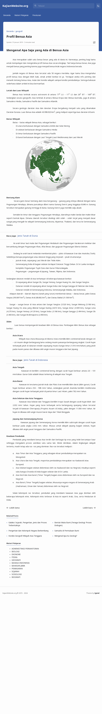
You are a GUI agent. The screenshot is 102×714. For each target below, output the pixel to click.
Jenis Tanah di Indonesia (38, 436)
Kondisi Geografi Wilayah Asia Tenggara (26, 650)
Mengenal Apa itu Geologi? (66, 650)
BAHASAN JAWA (19, 681)
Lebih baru (88, 618)
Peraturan (37, 16)
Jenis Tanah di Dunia (29, 268)
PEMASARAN (17, 683)
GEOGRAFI (16, 675)
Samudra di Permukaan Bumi (67, 642)
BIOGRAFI (16, 691)
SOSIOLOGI (17, 689)
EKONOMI (16, 670)
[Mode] (97, 6)
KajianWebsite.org (15, 6)
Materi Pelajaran (22, 16)
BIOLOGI (16, 667)
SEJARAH (16, 686)
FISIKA (15, 672)
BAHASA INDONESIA (21, 678)
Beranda (7, 16)
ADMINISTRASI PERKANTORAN (26, 664)
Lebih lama (14, 618)
